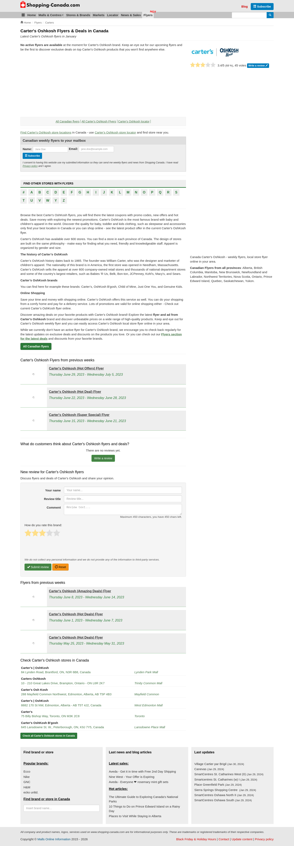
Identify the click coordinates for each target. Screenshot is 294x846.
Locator (112, 15)
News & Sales (131, 15)
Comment (54, 507)
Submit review (38, 567)
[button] (23, 15)
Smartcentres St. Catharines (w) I (225, 779)
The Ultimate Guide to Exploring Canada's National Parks (143, 799)
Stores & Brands (78, 15)
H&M (26, 787)
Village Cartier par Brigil (219, 764)
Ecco (26, 771)
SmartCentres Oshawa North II (224, 795)
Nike (26, 777)
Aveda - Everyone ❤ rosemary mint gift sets (138, 782)
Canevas (209, 769)
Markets (99, 15)
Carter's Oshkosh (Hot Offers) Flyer (76, 368)
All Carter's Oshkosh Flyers (98, 121)
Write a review (258, 65)
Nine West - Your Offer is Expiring (131, 777)
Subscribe (262, 6)
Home (31, 15)
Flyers (148, 15)
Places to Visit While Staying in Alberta (135, 816)
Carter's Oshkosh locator (134, 121)
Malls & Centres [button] (51, 15)
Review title (52, 499)
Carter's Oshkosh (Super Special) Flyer (79, 415)
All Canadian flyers (67, 121)
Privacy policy (30, 166)
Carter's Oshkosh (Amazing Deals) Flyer (80, 591)
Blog (244, 6)
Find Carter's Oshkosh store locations (45, 132)
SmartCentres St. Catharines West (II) (229, 774)
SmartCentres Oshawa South (223, 800)
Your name (53, 490)
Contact (223, 839)
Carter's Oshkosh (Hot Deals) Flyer (76, 614)
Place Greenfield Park (218, 784)
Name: (27, 149)
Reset (60, 567)
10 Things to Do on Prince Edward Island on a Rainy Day (144, 808)
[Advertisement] (54, 84)
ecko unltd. (30, 792)
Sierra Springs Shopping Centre (225, 790)
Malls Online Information (54, 839)
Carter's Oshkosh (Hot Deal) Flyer (75, 391)
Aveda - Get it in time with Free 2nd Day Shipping (142, 771)
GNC (26, 782)
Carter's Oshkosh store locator (115, 132)
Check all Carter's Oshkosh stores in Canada (49, 735)
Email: (73, 149)
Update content (242, 839)
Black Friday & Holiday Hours (196, 839)
